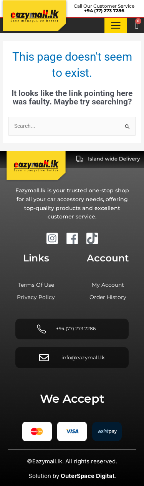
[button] (116, 25)
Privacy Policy (36, 297)
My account (108, 284)
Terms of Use (36, 284)
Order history (107, 297)
